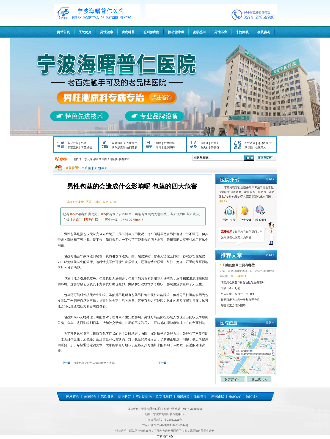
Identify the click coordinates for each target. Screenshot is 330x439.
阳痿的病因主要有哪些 (239, 265)
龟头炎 (204, 147)
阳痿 (159, 143)
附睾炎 (215, 143)
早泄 (159, 147)
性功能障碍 (176, 32)
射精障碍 (169, 143)
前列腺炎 (117, 143)
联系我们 (235, 396)
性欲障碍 (169, 147)
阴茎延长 (73, 147)
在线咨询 (263, 32)
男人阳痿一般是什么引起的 (237, 294)
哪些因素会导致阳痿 (233, 305)
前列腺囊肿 (119, 147)
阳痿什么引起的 (230, 288)
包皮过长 (73, 143)
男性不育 (220, 32)
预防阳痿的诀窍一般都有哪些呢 (240, 299)
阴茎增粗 (86, 147)
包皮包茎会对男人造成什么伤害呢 (94, 363)
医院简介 (85, 32)
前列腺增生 (130, 143)
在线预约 (260, 147)
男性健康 (106, 32)
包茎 (83, 143)
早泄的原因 (100, 159)
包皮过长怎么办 (82, 159)
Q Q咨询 (263, 143)
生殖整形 (87, 168)
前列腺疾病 (151, 32)
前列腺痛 (131, 147)
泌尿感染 (199, 32)
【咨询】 (75, 220)
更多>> (270, 179)
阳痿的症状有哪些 (119, 159)
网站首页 (63, 32)
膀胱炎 (215, 147)
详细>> (223, 201)
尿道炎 (204, 143)
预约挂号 (252, 396)
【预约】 (88, 220)
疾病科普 (128, 32)
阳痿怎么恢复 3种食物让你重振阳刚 (242, 282)
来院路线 (242, 32)
